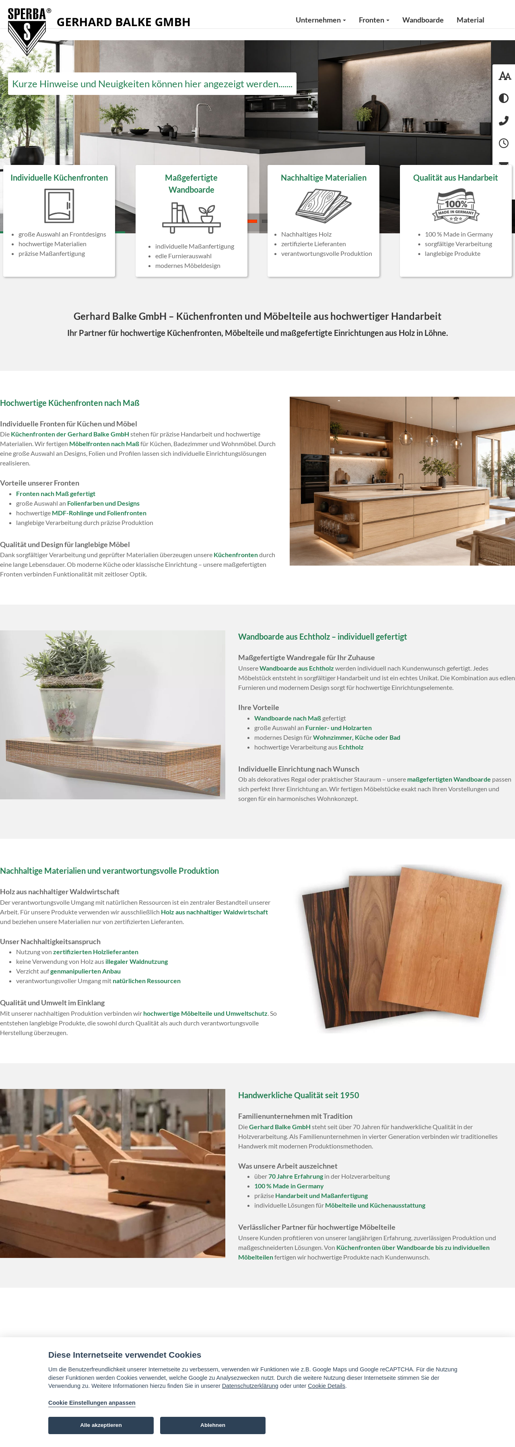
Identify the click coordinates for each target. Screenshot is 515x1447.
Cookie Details (326, 1386)
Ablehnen (212, 1425)
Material (470, 19)
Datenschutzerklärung (250, 1386)
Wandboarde (423, 19)
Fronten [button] (374, 19)
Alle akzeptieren (101, 1425)
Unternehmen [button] (321, 19)
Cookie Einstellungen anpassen (92, 1403)
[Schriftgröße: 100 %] (503, 75)
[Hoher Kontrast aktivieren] (503, 98)
